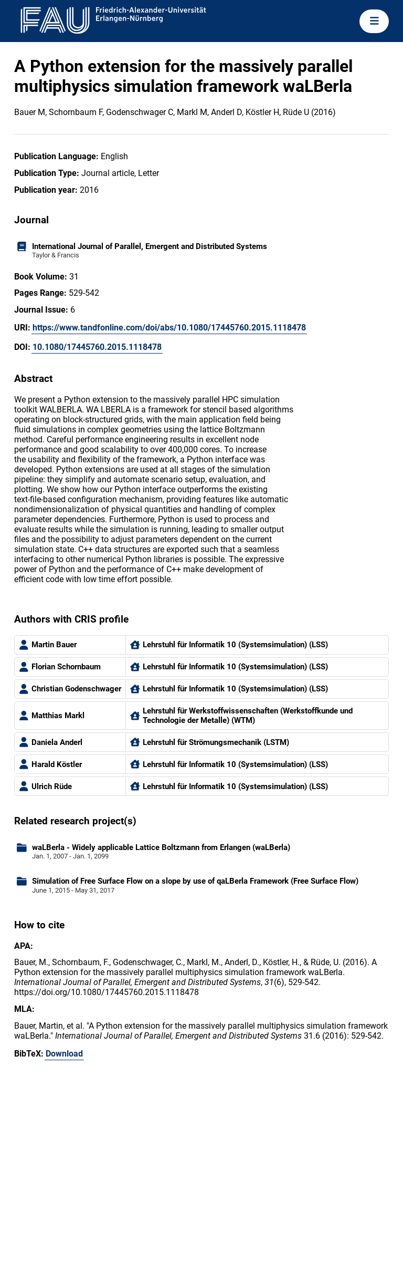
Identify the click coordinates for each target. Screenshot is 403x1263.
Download (64, 1054)
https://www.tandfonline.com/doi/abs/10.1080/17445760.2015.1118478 (169, 328)
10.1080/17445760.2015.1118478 (97, 347)
